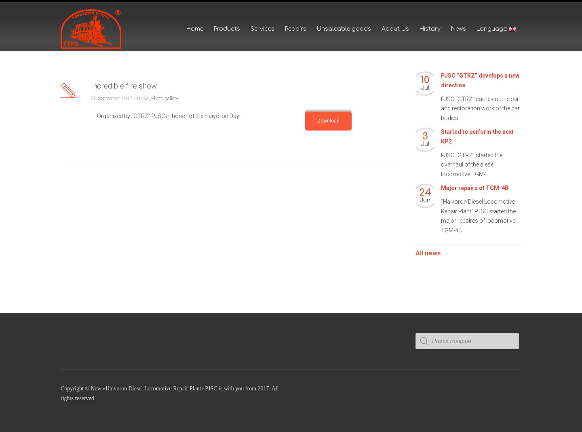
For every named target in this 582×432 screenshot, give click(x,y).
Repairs (295, 29)
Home (194, 29)
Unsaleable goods (344, 29)
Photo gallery (164, 98)
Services (262, 29)
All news (428, 253)
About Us (395, 29)
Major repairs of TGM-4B (474, 188)
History (430, 29)
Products (227, 29)
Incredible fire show (124, 86)
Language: (496, 29)
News (458, 29)
